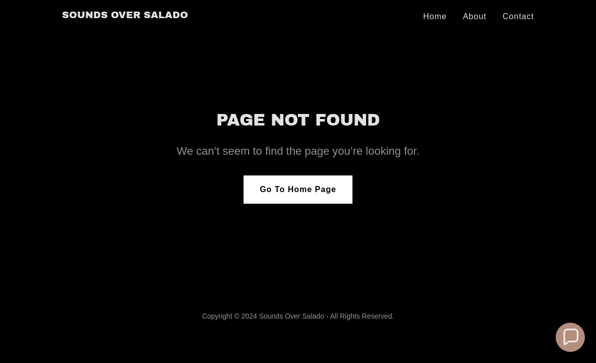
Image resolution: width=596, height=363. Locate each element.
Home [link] (435, 16)
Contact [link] (518, 16)
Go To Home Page (298, 189)
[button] (570, 337)
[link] (125, 15)
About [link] (475, 16)
